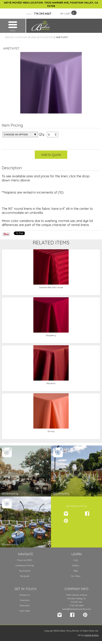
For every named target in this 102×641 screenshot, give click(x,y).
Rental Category (16, 37)
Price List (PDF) (24, 560)
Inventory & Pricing (25, 565)
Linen (33, 37)
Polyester (46, 37)
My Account (24, 570)
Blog (76, 570)
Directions (24, 600)
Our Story (75, 576)
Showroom (25, 605)
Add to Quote (51, 155)
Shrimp (51, 431)
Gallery (75, 565)
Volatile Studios (91, 635)
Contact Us (24, 595)
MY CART (65, 13)
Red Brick (51, 383)
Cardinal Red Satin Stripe (51, 287)
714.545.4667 (38, 13)
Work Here (24, 610)
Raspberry (51, 335)
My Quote (24, 576)
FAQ (76, 560)
